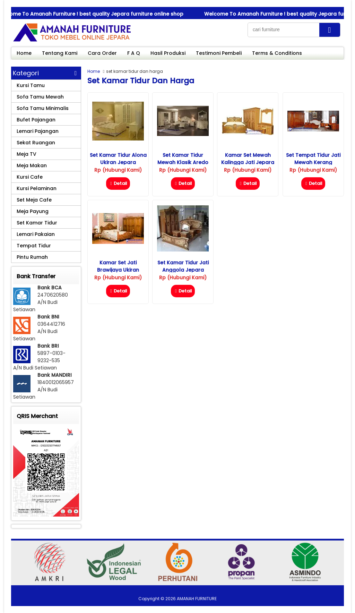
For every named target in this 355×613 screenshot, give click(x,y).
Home (24, 53)
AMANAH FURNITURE (197, 599)
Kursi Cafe (30, 176)
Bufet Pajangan (36, 119)
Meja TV (26, 154)
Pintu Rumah (32, 257)
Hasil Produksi (167, 53)
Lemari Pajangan (38, 131)
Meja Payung (33, 211)
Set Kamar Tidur (37, 222)
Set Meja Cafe (34, 199)
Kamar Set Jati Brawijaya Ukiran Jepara (118, 270)
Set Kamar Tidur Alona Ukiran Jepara (118, 159)
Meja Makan (32, 165)
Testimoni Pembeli (219, 53)
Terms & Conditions (277, 53)
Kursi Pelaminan (37, 188)
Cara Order (102, 53)
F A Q (133, 53)
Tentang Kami (59, 53)
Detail (118, 183)
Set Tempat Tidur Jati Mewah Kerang (313, 159)
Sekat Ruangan (36, 142)
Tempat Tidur (34, 245)
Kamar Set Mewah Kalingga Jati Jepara (247, 159)
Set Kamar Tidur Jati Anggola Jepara (183, 266)
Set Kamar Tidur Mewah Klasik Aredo (182, 159)
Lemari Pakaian (36, 234)
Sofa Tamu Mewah (40, 96)
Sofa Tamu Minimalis (43, 108)
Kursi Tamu (31, 85)
